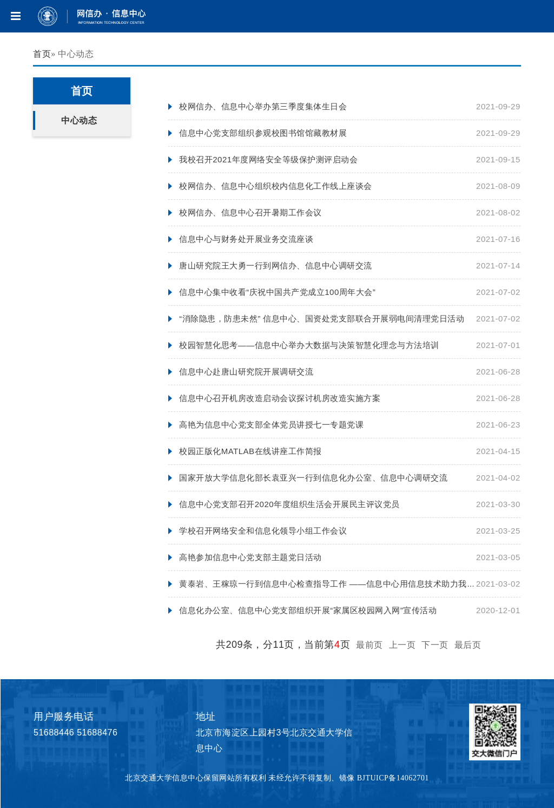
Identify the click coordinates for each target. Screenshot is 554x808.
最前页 (369, 644)
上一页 (402, 644)
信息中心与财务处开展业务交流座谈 (246, 239)
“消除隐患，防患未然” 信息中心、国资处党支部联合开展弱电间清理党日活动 (321, 318)
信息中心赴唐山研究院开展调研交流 (246, 371)
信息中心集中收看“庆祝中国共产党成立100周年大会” (277, 292)
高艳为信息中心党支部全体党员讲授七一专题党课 (271, 424)
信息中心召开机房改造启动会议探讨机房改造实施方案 (279, 398)
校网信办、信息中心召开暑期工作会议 (250, 212)
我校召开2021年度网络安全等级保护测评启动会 (268, 159)
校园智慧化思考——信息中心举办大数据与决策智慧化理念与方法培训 (309, 345)
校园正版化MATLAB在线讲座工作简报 (250, 451)
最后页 (468, 644)
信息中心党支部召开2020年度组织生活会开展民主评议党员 (289, 504)
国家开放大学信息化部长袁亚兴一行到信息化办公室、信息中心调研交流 (313, 477)
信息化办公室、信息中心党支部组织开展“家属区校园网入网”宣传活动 (308, 610)
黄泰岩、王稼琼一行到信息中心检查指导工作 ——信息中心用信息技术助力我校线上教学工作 (352, 583)
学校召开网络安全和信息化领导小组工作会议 (263, 530)
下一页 (435, 644)
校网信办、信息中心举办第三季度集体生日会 (263, 106)
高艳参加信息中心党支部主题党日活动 (250, 557)
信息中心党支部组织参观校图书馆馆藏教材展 (263, 132)
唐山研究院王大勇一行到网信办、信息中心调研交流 (275, 265)
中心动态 (79, 120)
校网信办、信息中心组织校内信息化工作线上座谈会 (275, 185)
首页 (42, 53)
